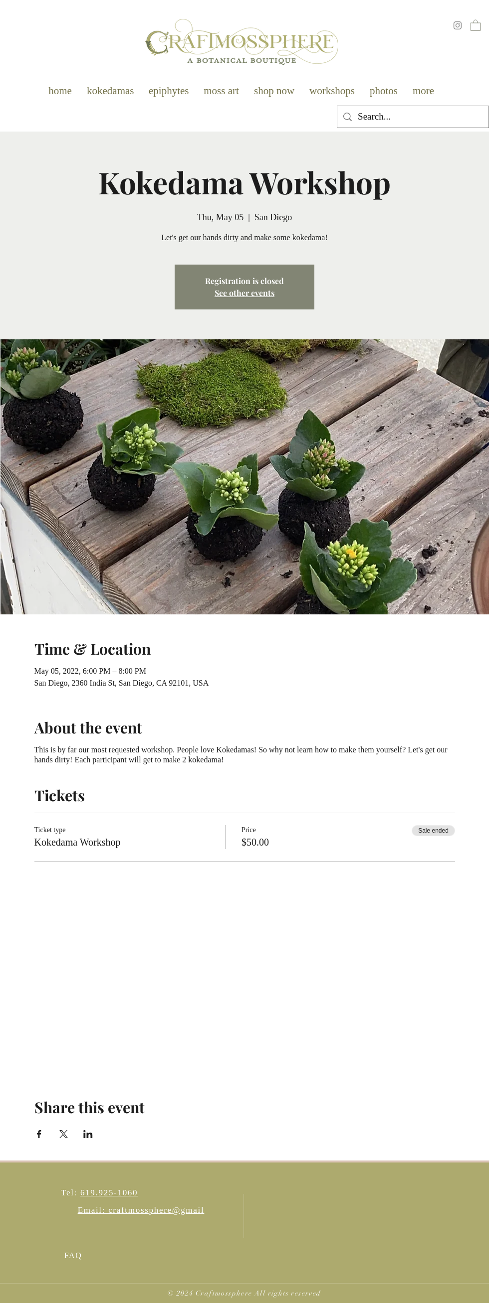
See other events (244, 293)
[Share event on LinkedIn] (88, 1134)
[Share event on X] (63, 1134)
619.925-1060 (109, 1192)
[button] (476, 25)
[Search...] (413, 117)
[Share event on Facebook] (39, 1134)
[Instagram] (457, 25)
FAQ (73, 1255)
